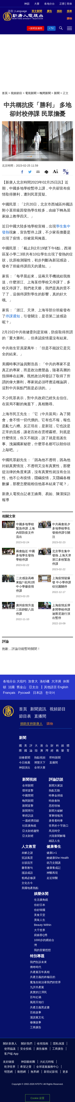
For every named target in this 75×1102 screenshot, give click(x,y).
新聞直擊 (27, 805)
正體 (62, 3)
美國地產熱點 (30, 888)
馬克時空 (54, 830)
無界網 (35, 1071)
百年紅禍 (35, 997)
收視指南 (42, 1043)
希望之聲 (25, 1066)
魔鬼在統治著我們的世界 (45, 982)
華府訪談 (27, 815)
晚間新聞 (45, 93)
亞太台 (34, 687)
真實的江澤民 (38, 992)
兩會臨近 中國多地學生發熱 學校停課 (25, 555)
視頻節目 (16, 93)
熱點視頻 (39, 757)
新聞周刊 (27, 810)
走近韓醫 (52, 878)
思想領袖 (54, 805)
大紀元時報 (47, 1061)
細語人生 (54, 840)
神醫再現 (52, 872)
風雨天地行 (37, 1002)
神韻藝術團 (28, 1061)
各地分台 (49, 3)
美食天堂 (39, 914)
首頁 (5, 93)
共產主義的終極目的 (42, 977)
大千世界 (39, 930)
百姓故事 (35, 1012)
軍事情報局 (56, 815)
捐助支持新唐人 (31, 723)
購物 (50, 723)
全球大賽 (39, 767)
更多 (65, 1071)
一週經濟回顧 (30, 820)
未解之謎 (27, 852)
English (63, 687)
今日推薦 (24, 762)
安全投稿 (25, 1048)
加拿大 (33, 681)
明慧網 (8, 1071)
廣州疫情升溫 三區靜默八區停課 (25, 609)
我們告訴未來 (38, 962)
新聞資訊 (38, 709)
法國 (11, 687)
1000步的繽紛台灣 (44, 942)
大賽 (36, 3)
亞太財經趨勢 (30, 830)
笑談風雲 (27, 857)
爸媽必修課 (29, 878)
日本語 (38, 692)
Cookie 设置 (37, 1098)
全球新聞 (27, 785)
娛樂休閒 (41, 894)
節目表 (25, 716)
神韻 (26, 3)
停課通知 (13, 316)
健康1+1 (52, 852)
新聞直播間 (36, 28)
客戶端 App (11, 1053)
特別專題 (37, 956)
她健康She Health (58, 857)
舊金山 (21, 687)
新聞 (57, 93)
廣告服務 (41, 1048)
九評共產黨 (37, 987)
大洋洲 (56, 681)
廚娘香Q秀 (40, 935)
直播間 (40, 716)
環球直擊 (27, 790)
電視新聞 (30, 93)
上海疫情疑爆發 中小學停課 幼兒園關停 (61, 582)
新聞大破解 (56, 810)
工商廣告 (35, 1027)
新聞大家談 (56, 785)
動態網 (21, 1071)
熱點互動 (54, 790)
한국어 (50, 692)
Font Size (55, 171)
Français (9, 692)
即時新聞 (55, 757)
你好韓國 (39, 909)
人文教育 (29, 847)
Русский (24, 692)
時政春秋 (54, 800)
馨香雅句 (27, 867)
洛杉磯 (44, 681)
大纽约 (21, 681)
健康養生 (54, 847)
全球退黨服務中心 (47, 1066)
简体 (69, 3)
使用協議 (9, 1048)
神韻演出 (24, 767)
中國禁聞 (27, 795)
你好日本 (39, 904)
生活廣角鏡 (41, 899)
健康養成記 (54, 867)
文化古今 (27, 883)
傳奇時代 (35, 967)
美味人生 (39, 919)
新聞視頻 (29, 779)
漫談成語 (27, 872)
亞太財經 (27, 835)
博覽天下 (39, 762)
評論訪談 (56, 779)
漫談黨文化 (37, 1017)
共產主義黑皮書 (40, 1007)
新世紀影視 (51, 1071)
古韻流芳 (27, 862)
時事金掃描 (56, 795)
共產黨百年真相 (40, 972)
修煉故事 (35, 1022)
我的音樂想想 (42, 950)
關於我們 (26, 1043)
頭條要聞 (24, 757)
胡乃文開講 (54, 862)
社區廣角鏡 (29, 825)
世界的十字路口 (58, 825)
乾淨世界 (9, 1066)
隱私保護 (58, 1043)
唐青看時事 (56, 820)
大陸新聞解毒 (57, 835)
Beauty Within (42, 924)
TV (52, 28)
